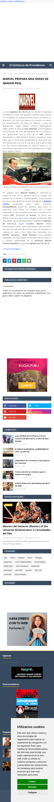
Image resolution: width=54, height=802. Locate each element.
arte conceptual (22, 566)
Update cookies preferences (12, 1)
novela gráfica (40, 562)
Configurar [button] (32, 792)
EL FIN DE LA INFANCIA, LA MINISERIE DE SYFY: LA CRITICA (32, 450)
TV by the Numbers (11, 249)
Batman (21, 558)
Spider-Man (8, 566)
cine (5, 558)
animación (8, 570)
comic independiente (23, 562)
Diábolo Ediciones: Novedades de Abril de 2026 (32, 484)
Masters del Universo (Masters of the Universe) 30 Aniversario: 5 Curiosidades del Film (27, 530)
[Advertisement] (27, 32)
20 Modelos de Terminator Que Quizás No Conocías (32, 461)
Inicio (5, 74)
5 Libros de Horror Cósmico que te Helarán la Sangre (30, 473)
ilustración (35, 566)
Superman (8, 562)
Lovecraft (7, 574)
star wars (18, 570)
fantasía (39, 558)
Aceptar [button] (32, 781)
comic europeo (20, 574)
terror (30, 558)
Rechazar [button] (32, 787)
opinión (28, 570)
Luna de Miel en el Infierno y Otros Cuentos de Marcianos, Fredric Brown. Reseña (32, 438)
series (10, 74)
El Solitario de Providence (27, 65)
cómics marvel (13, 254)
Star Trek (38, 570)
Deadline (30, 223)
